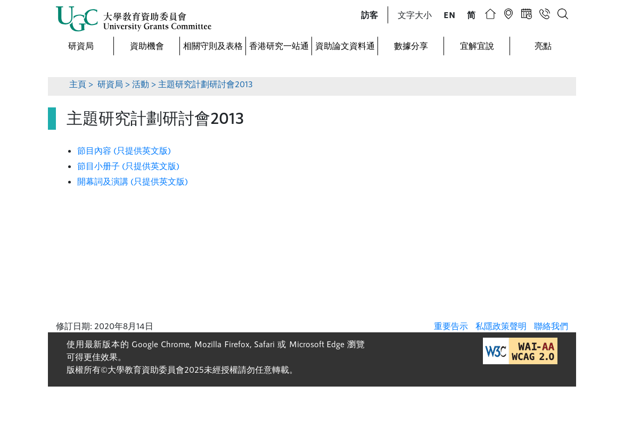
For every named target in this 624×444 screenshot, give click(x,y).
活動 (140, 84)
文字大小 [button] (415, 15)
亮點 (543, 45)
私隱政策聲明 (501, 326)
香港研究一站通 (279, 45)
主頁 (77, 84)
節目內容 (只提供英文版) (124, 150)
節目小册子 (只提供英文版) (128, 166)
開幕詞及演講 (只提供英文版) (132, 181)
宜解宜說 (477, 45)
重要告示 (451, 326)
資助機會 (147, 45)
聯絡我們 (551, 326)
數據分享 (411, 45)
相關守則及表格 (213, 45)
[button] (369, 14)
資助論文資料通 (345, 45)
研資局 (81, 45)
